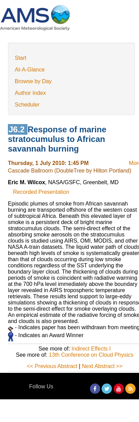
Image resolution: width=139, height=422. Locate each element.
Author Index (30, 93)
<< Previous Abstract (52, 366)
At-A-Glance (30, 70)
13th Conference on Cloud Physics (91, 355)
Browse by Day (33, 81)
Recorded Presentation (41, 192)
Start (20, 58)
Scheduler (27, 105)
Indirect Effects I (91, 349)
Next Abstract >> (102, 366)
